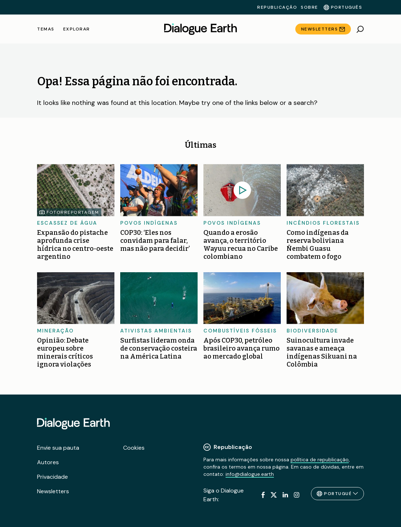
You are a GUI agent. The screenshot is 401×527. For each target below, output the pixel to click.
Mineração (55, 330)
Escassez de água (67, 223)
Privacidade (52, 477)
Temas (45, 29)
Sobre (309, 7)
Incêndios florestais (323, 223)
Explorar (76, 29)
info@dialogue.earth (250, 474)
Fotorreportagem (72, 212)
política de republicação (320, 459)
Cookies (134, 448)
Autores (48, 462)
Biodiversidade (312, 330)
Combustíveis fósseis (240, 330)
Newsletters (319, 29)
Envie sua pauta (58, 448)
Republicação (277, 7)
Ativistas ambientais (156, 330)
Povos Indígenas (149, 223)
